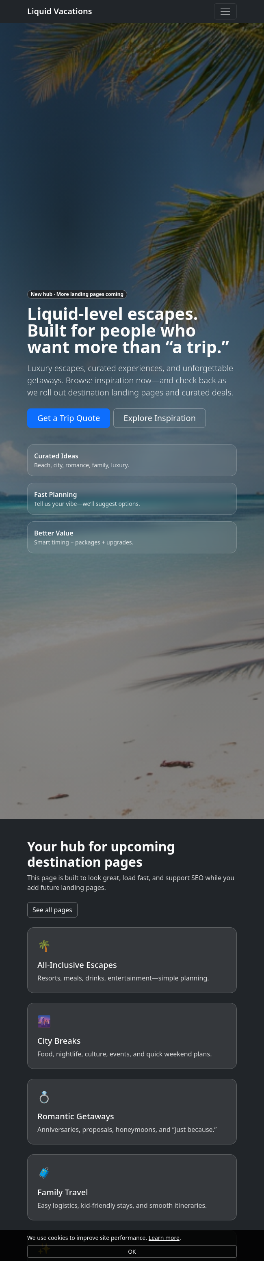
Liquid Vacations (59, 11)
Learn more (164, 1238)
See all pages (52, 909)
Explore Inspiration (159, 417)
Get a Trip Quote (68, 417)
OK (132, 1251)
